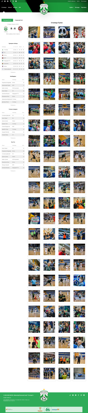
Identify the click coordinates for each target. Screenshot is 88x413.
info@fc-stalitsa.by (71, 1)
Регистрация (83, 1)
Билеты (15, 7)
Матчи (10, 7)
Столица (4, 7)
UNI (20, 7)
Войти (78, 1)
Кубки (71, 7)
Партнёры (83, 7)
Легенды (77, 7)
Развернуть (13, 72)
